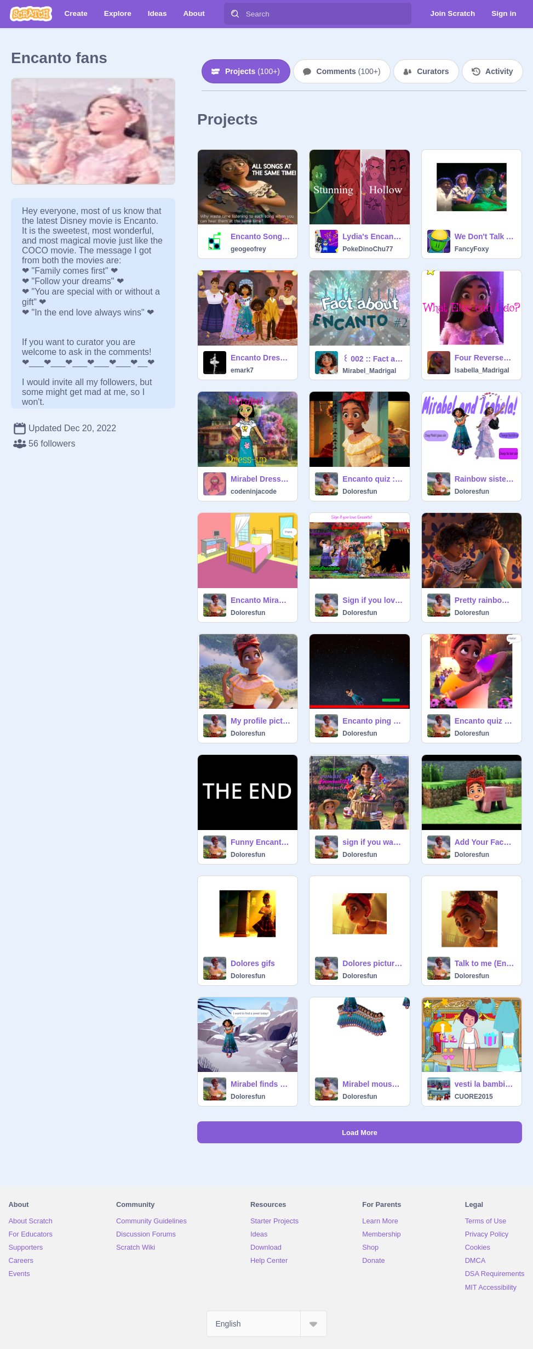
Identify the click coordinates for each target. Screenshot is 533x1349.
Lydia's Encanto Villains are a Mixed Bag (372, 236)
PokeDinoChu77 (367, 249)
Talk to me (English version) (485, 963)
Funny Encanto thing (261, 842)
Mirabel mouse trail (372, 1084)
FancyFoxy (472, 249)
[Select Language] (267, 1324)
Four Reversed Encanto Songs (485, 357)
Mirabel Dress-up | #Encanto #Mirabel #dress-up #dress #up (261, 479)
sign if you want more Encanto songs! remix (372, 842)
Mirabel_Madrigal (369, 371)
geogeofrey (248, 249)
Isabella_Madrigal (482, 370)
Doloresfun (359, 491)
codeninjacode (254, 491)
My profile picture (261, 720)
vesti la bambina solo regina (485, 1084)
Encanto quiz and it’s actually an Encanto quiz (485, 720)
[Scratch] (31, 13)
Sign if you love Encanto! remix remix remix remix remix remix (372, 600)
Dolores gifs (253, 963)
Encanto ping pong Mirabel (372, 720)
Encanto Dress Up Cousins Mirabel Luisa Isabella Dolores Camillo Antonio (261, 357)
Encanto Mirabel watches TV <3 (261, 600)
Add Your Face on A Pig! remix (485, 842)
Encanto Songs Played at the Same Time (261, 236)
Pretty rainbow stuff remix (485, 600)
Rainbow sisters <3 (485, 479)
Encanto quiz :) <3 (372, 479)
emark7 (242, 370)
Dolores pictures (372, 963)
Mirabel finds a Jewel (261, 1084)
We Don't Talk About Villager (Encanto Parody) (485, 236)
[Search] (235, 14)
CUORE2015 (474, 1096)
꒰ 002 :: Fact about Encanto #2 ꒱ (372, 358)
